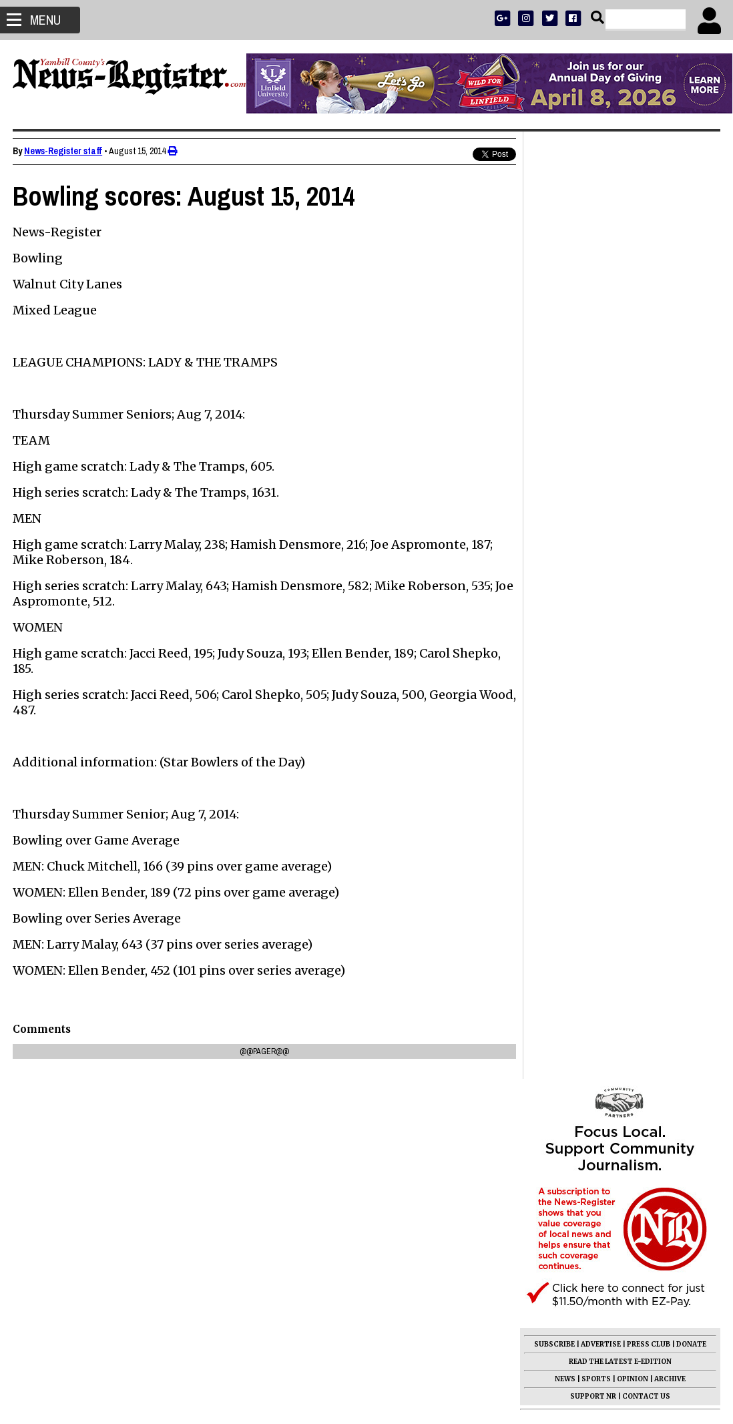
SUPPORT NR (592, 449)
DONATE (691, 397)
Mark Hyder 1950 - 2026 (586, 745)
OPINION (632, 431)
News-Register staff (64, 151)
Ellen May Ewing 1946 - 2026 (597, 991)
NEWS (564, 431)
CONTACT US (646, 449)
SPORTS (595, 431)
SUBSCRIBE (553, 397)
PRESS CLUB (648, 397)
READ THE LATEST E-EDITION (619, 414)
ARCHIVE (669, 431)
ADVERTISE (600, 397)
